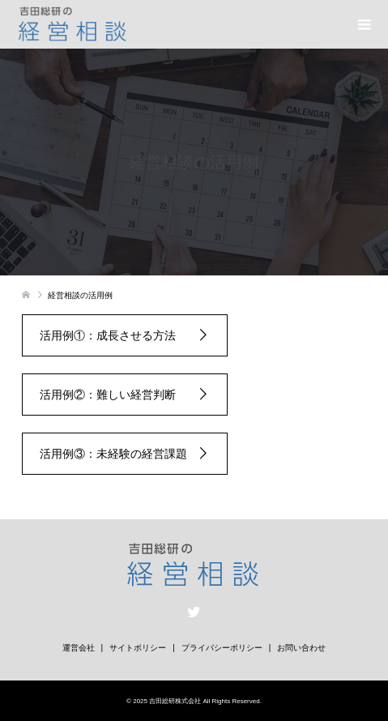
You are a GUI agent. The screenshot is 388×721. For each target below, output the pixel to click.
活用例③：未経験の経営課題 (113, 453)
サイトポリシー (137, 647)
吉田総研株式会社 (175, 701)
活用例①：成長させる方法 (113, 335)
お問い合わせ (301, 647)
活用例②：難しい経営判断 (113, 394)
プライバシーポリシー (221, 647)
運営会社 (78, 647)
